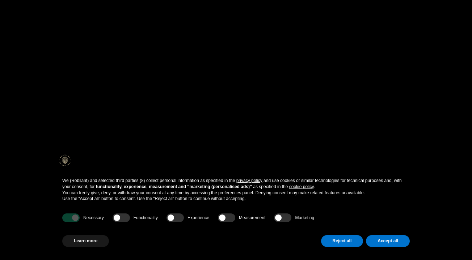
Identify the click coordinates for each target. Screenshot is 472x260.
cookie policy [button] (301, 186)
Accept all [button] (388, 240)
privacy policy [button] (249, 180)
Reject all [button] (342, 240)
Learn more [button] (85, 240)
